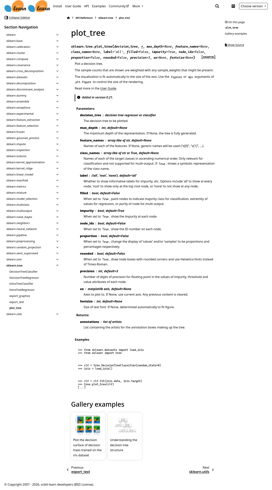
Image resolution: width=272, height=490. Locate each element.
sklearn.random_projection (23, 247)
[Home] (68, 18)
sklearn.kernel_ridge (19, 168)
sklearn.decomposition (21, 83)
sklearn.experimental (20, 113)
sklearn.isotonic (16, 156)
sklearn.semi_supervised (22, 253)
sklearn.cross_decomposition (25, 71)
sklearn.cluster (15, 53)
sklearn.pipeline (16, 235)
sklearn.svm (14, 259)
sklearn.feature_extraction (23, 120)
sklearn (11, 35)
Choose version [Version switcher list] (252, 6)
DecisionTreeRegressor (24, 278)
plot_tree (15, 308)
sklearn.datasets (16, 77)
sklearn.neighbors (18, 223)
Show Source (234, 45)
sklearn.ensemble (17, 101)
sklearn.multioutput (19, 211)
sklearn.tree (14, 265)
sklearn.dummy (16, 95)
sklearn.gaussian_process (22, 138)
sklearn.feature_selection (22, 126)
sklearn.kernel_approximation (25, 162)
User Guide (73, 6)
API (86, 6)
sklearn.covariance (18, 65)
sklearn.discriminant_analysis (25, 89)
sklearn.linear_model (19, 174)
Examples (99, 6)
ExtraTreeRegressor (22, 290)
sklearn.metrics (16, 186)
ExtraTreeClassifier (21, 283)
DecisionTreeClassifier (23, 271)
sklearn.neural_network (21, 229)
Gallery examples (236, 33)
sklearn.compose (17, 59)
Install (57, 6)
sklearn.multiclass (17, 204)
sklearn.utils (14, 314)
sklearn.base (14, 41)
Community (117, 6)
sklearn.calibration (18, 47)
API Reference (84, 18)
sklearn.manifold (17, 180)
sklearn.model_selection (22, 199)
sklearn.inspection (18, 150)
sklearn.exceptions (18, 107)
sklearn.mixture (16, 192)
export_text (16, 302)
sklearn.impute (16, 144)
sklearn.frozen (15, 132)
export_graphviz (19, 296)
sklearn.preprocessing (20, 241)
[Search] (217, 6)
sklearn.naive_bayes (19, 217)
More (136, 6)
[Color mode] (225, 6)
